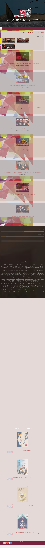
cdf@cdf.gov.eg (22, 542)
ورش (43, 38)
